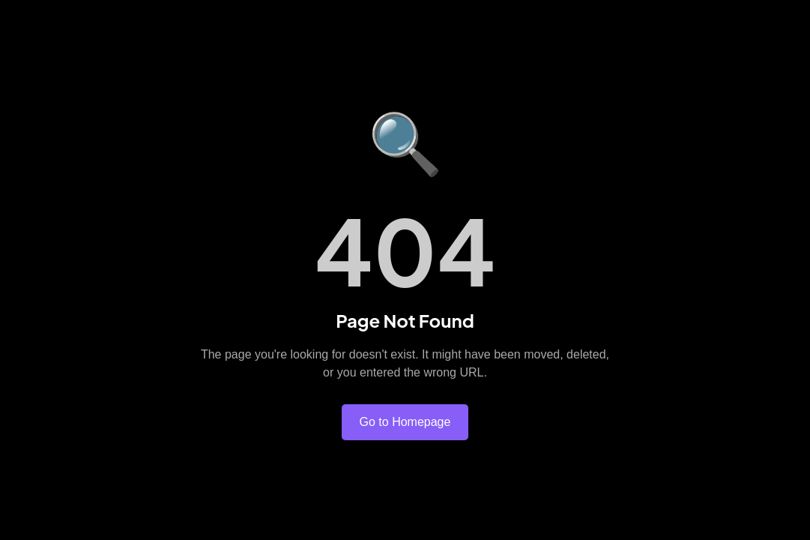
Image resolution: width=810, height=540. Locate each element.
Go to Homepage (405, 422)
